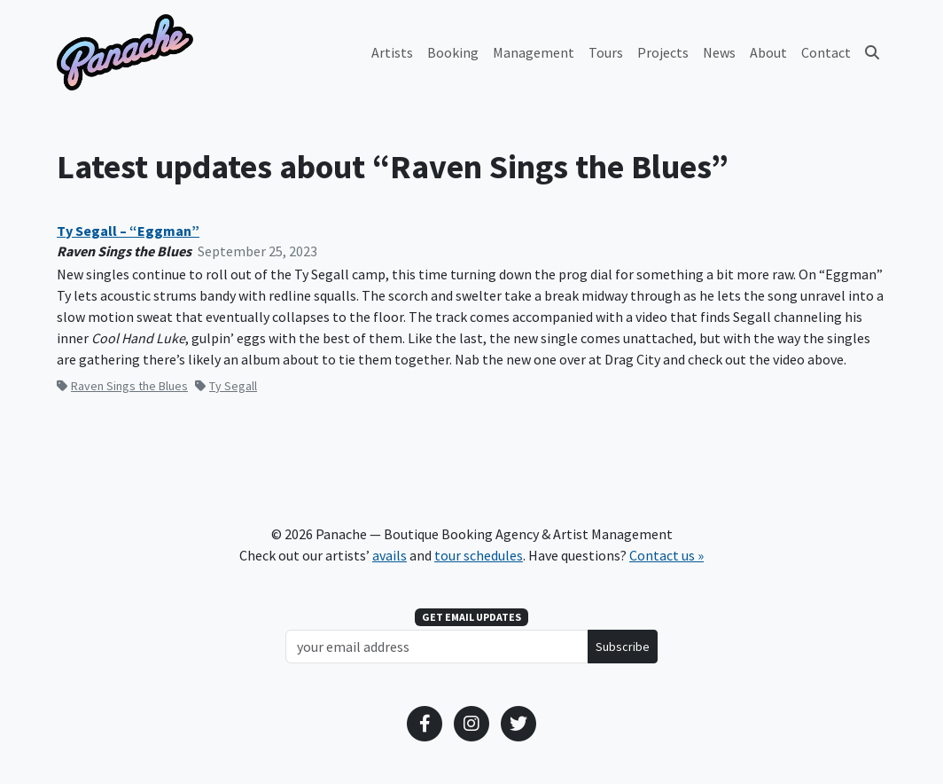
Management (533, 52)
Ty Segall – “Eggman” (128, 231)
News (719, 52)
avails (389, 555)
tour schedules (478, 555)
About (768, 52)
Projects (663, 52)
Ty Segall (226, 386)
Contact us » (666, 555)
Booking (453, 52)
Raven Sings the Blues (122, 386)
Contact (826, 52)
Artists (392, 52)
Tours (605, 52)
